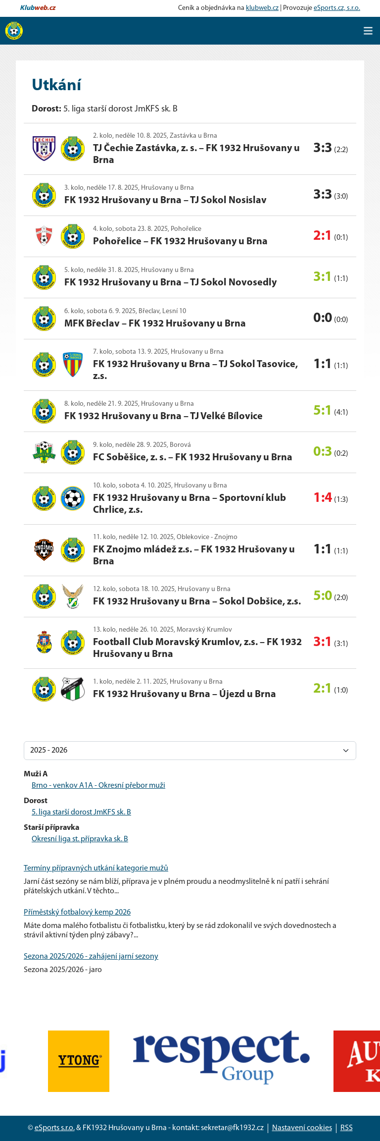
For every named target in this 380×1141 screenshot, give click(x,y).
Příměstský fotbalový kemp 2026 (77, 913)
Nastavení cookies (302, 1128)
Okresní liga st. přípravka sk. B (80, 839)
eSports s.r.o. (55, 1128)
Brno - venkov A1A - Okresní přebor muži (98, 786)
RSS (346, 1128)
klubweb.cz (262, 8)
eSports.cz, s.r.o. (337, 8)
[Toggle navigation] (368, 31)
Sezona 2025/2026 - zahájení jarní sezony (91, 957)
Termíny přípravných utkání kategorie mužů (96, 868)
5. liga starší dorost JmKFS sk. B (81, 812)
